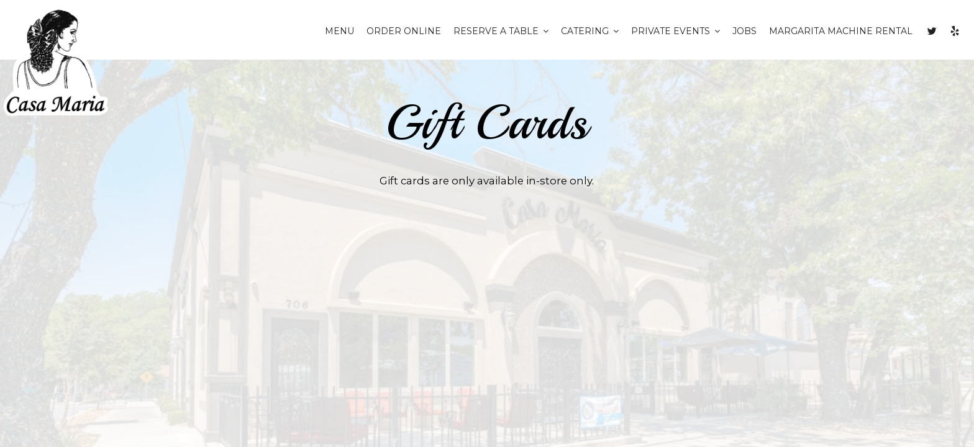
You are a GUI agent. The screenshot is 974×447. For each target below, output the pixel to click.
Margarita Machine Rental (841, 31)
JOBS (744, 31)
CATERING (590, 31)
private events (675, 31)
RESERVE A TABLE (500, 31)
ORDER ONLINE (403, 31)
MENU (339, 31)
